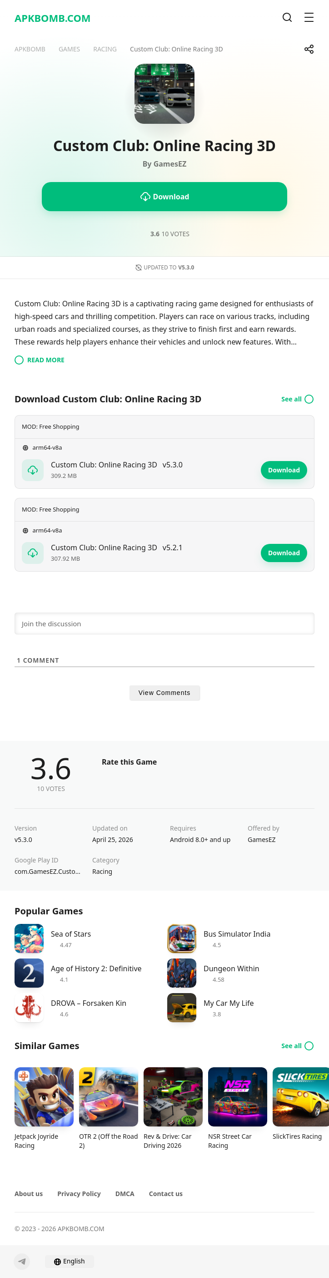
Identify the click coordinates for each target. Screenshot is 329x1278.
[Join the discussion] (164, 623)
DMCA (125, 1193)
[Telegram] (22, 1261)
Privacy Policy (78, 1193)
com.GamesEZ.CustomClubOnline (48, 871)
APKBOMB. (53, 18)
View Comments (165, 692)
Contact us (166, 1193)
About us (29, 1193)
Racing (102, 871)
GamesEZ (262, 839)
